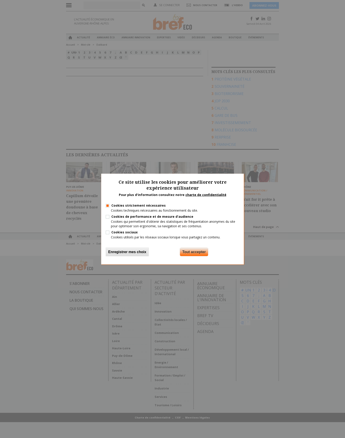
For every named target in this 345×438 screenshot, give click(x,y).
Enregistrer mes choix (127, 252)
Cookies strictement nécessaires (138, 205)
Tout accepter (194, 252)
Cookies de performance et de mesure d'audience (152, 216)
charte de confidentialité (205, 195)
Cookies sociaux (124, 232)
